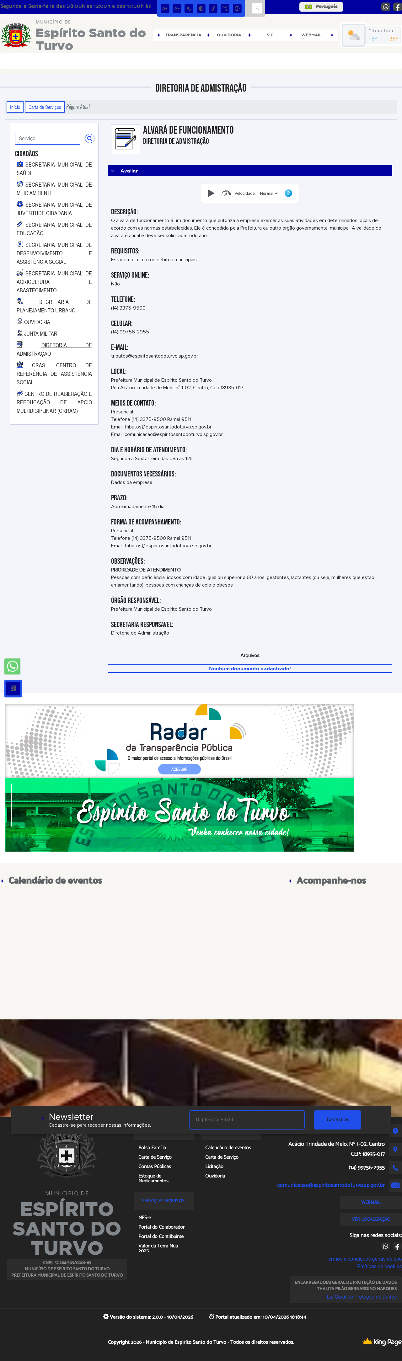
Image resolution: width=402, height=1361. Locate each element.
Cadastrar (338, 1120)
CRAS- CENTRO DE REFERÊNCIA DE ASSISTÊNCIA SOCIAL (54, 373)
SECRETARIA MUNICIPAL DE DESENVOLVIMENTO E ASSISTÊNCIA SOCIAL (54, 253)
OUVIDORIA (37, 321)
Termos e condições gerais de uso (363, 1259)
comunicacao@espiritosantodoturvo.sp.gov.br (331, 1185)
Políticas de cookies (379, 1266)
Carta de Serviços (45, 107)
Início (15, 107)
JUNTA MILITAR (40, 333)
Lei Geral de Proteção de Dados (362, 1297)
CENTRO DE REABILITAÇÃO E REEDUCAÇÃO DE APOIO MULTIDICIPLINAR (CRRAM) (54, 402)
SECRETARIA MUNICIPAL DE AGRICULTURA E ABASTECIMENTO (54, 282)
